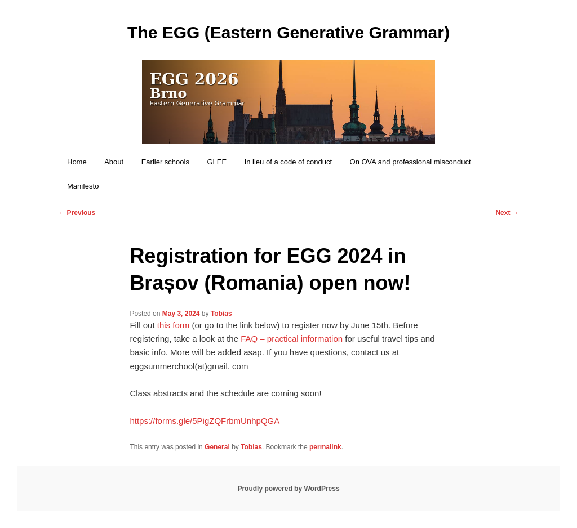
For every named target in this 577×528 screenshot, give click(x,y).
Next (506, 213)
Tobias (221, 313)
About (113, 162)
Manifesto (83, 186)
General (217, 447)
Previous (76, 213)
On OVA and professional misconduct (410, 162)
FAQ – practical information (292, 338)
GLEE (217, 162)
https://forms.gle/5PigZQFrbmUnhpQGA (204, 421)
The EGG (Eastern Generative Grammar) (288, 32)
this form (173, 325)
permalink (325, 447)
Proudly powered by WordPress (288, 489)
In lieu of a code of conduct (288, 162)
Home (77, 162)
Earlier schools (165, 162)
